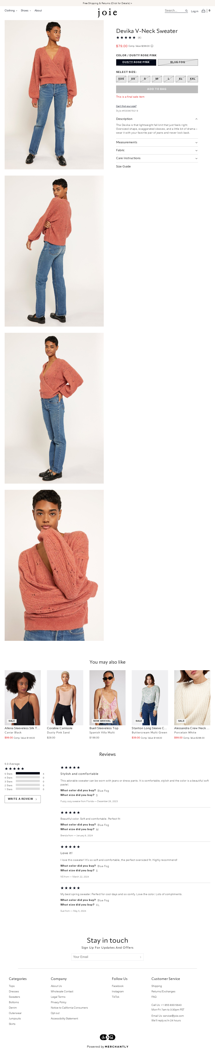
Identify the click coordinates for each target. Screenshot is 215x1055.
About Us (56, 990)
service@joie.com (173, 1020)
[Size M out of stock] (157, 83)
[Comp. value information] (151, 50)
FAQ (153, 1001)
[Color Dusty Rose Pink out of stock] (136, 67)
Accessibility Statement (64, 1023)
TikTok (115, 1001)
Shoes (26, 10)
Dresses (14, 996)
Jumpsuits (15, 1023)
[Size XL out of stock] (181, 83)
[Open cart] (205, 11)
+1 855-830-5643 (171, 1009)
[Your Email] (105, 961)
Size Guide (123, 171)
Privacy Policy (58, 1007)
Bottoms (14, 1007)
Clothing (11, 10)
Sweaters (14, 1001)
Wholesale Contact (62, 996)
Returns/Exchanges (163, 996)
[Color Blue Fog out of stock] (178, 67)
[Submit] (141, 961)
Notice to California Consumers (69, 1012)
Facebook (118, 990)
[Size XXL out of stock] (193, 83)
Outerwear (15, 1018)
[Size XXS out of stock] (121, 83)
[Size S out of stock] (145, 83)
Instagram (118, 996)
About (38, 10)
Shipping (156, 990)
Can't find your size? (126, 110)
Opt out (55, 1018)
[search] (175, 11)
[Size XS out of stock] (133, 83)
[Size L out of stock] (169, 83)
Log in (194, 11)
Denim (13, 1012)
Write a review (22, 803)
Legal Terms (58, 1001)
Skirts (12, 1028)
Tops (12, 990)
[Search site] (186, 10)
